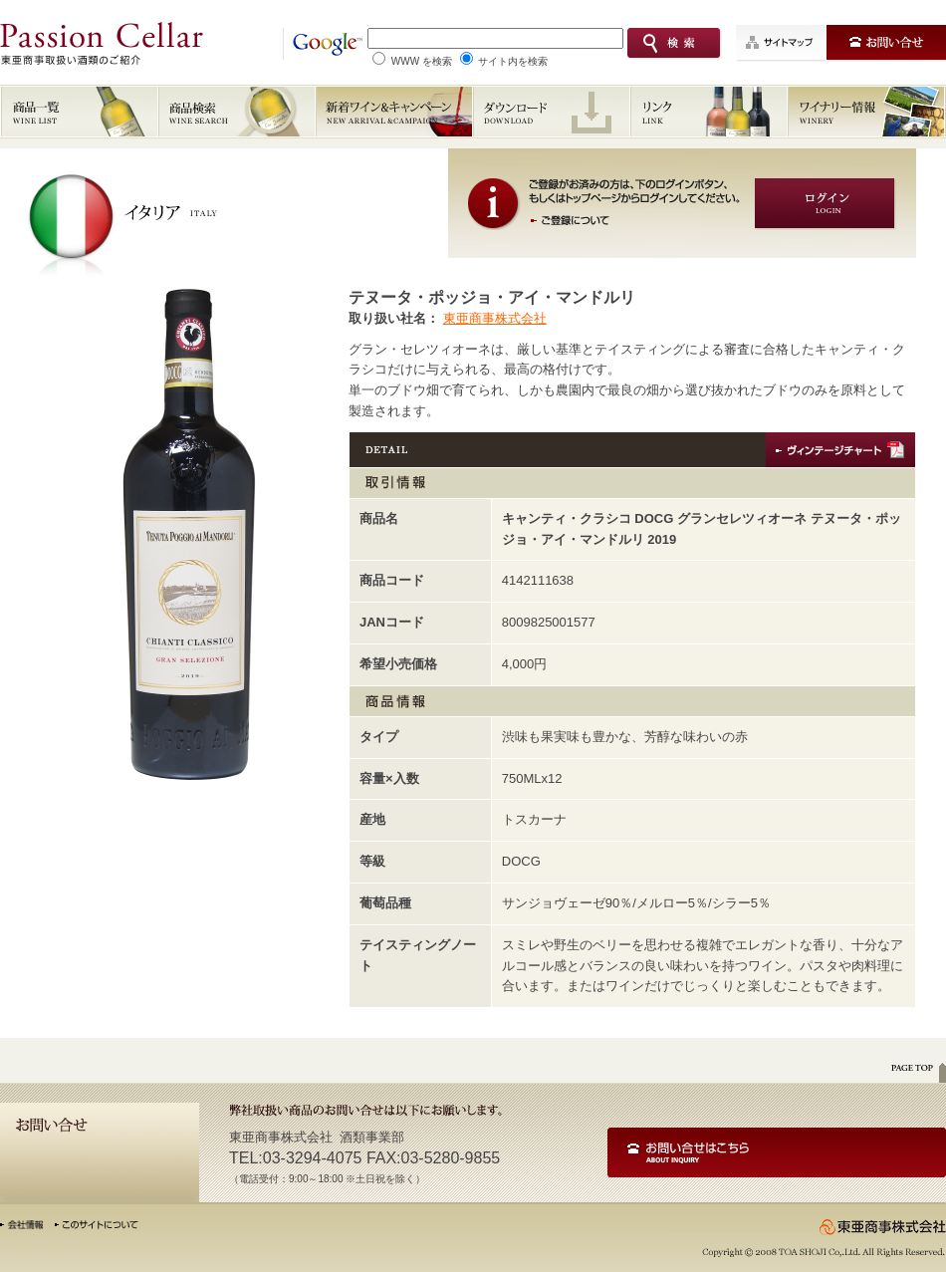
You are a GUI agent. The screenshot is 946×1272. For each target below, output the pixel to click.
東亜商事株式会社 (495, 318)
